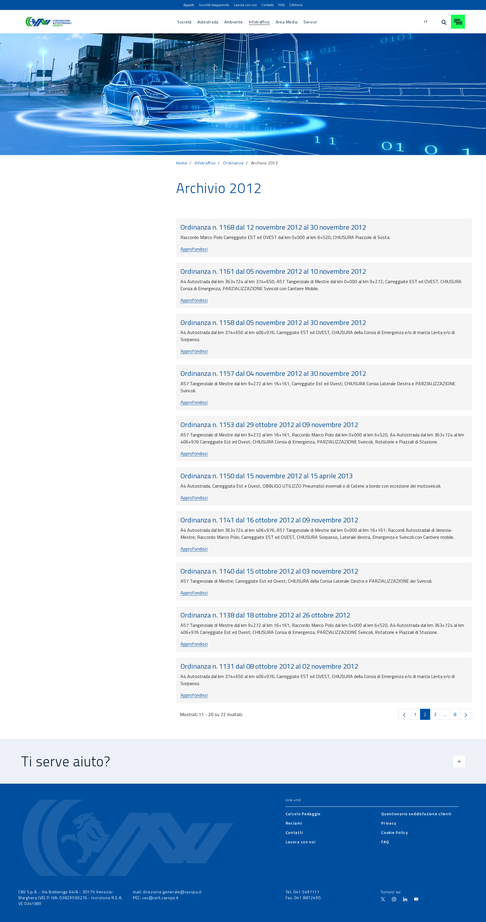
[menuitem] (189, 5)
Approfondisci (194, 248)
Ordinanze (233, 163)
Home (182, 163)
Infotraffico (205, 163)
